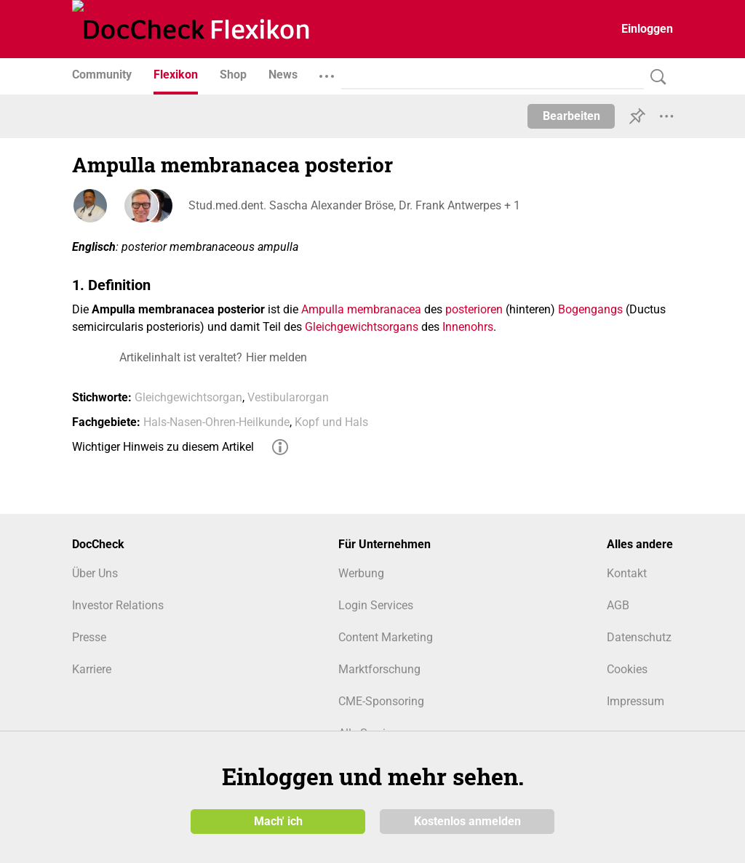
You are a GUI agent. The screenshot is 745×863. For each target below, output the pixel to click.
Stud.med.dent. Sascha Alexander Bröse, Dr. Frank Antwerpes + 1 (354, 205)
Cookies (627, 669)
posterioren (474, 309)
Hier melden (276, 357)
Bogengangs (590, 309)
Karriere (91, 669)
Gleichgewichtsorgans (361, 327)
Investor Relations (118, 605)
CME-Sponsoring (381, 701)
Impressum (635, 701)
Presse (89, 637)
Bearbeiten (571, 116)
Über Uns (95, 573)
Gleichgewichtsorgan (188, 397)
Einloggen (647, 29)
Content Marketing (385, 637)
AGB (618, 605)
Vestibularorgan (288, 397)
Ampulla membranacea (361, 309)
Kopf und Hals (331, 422)
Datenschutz (639, 637)
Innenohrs (467, 327)
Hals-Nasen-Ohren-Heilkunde (216, 422)
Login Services (375, 605)
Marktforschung (379, 669)
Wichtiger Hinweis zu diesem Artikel (163, 447)
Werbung (361, 573)
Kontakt (627, 573)
